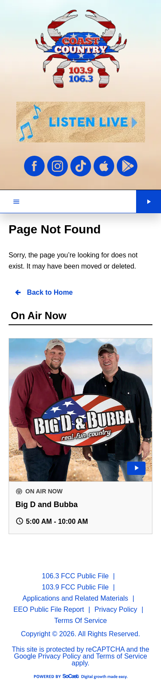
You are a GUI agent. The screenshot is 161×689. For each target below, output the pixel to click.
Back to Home (43, 292)
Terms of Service (121, 656)
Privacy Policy (59, 656)
